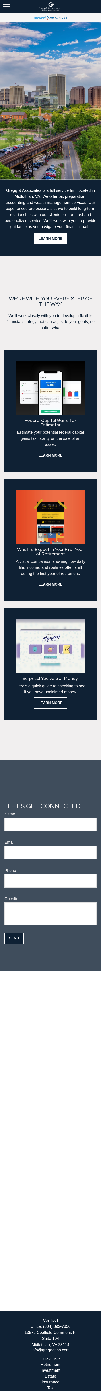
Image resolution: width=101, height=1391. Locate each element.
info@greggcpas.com (50, 1350)
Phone (10, 870)
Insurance (50, 1382)
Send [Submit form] (14, 938)
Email (9, 842)
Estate (50, 1376)
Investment (50, 1370)
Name (9, 814)
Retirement (50, 1364)
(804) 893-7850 (56, 1326)
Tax (50, 1388)
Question (12, 899)
